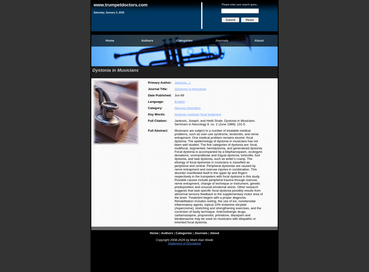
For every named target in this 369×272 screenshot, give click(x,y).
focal (203, 114)
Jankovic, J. (183, 82)
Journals (222, 40)
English (180, 101)
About (259, 40)
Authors (147, 40)
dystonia (180, 114)
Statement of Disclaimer (184, 243)
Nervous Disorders (188, 108)
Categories (184, 40)
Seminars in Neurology (190, 89)
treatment (214, 114)
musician (193, 114)
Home (109, 40)
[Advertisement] (184, 259)
